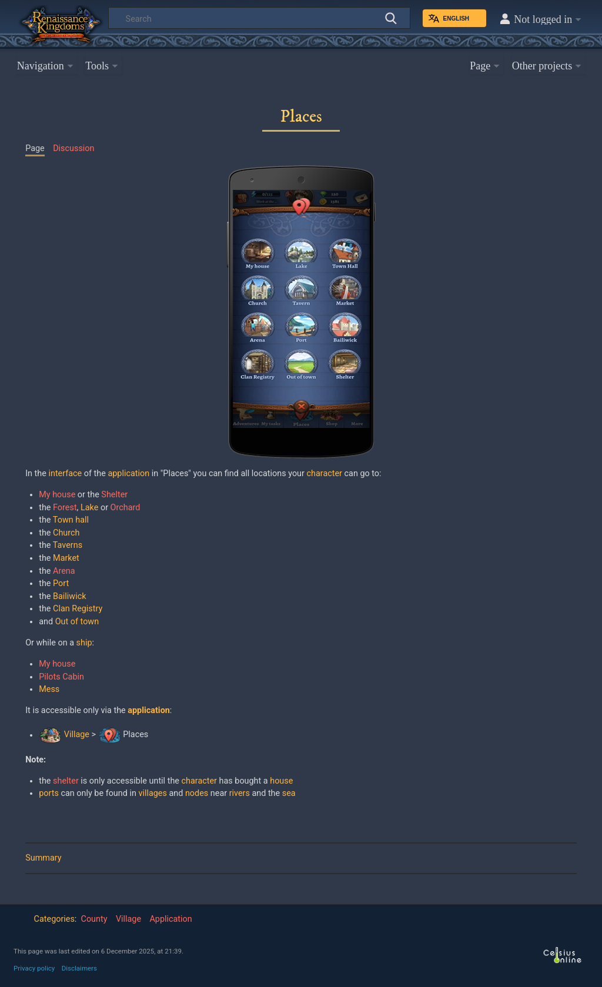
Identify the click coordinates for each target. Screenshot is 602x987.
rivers (239, 793)
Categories (54, 919)
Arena (64, 571)
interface (65, 474)
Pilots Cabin (61, 677)
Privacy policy (34, 968)
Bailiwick (69, 596)
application (128, 474)
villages (152, 793)
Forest (65, 508)
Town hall (71, 520)
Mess (49, 689)
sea (289, 793)
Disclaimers (79, 968)
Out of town (77, 622)
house (281, 781)
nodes (196, 793)
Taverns (67, 545)
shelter (66, 781)
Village (76, 735)
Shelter (114, 495)
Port (61, 583)
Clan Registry (77, 609)
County (94, 919)
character (324, 474)
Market (66, 558)
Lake (89, 508)
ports (49, 793)
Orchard (126, 508)
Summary (43, 858)
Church (66, 533)
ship (84, 643)
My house (57, 495)
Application (170, 919)
